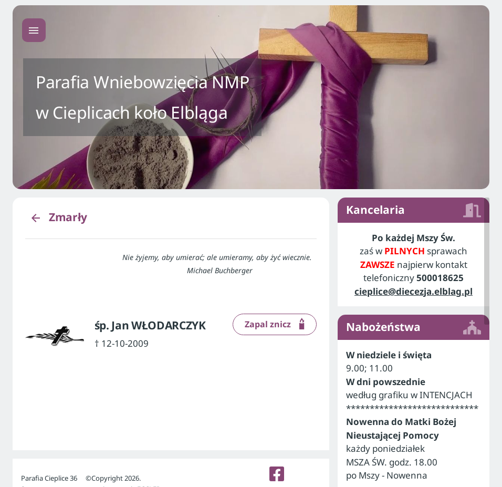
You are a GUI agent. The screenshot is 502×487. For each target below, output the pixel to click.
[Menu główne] (34, 30)
